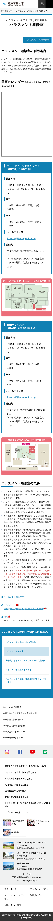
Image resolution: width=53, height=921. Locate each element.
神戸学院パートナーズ (13, 732)
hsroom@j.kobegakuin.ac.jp (21, 238)
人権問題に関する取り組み (16, 785)
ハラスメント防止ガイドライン (19, 669)
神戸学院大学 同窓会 (12, 719)
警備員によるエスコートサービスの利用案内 (25, 660)
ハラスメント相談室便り (38, 40)
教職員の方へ (36, 895)
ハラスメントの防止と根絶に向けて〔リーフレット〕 (26, 680)
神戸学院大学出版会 (12, 738)
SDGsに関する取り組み (15, 791)
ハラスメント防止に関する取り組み (20, 772)
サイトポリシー (11, 889)
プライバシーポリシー (40, 889)
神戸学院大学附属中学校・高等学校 (18, 713)
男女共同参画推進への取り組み (18, 778)
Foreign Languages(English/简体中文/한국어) (24, 608)
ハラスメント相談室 (14, 651)
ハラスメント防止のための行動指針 (21, 642)
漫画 (6, 617)
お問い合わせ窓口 (12, 905)
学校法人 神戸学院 (11, 707)
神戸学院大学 (6, 11)
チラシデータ (10, 605)
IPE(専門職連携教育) (13, 822)
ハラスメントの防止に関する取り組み (31, 11)
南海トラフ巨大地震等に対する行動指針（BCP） (26, 766)
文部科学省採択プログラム (16, 797)
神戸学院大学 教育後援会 (14, 725)
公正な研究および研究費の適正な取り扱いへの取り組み (27, 804)
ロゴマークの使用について (16, 812)
